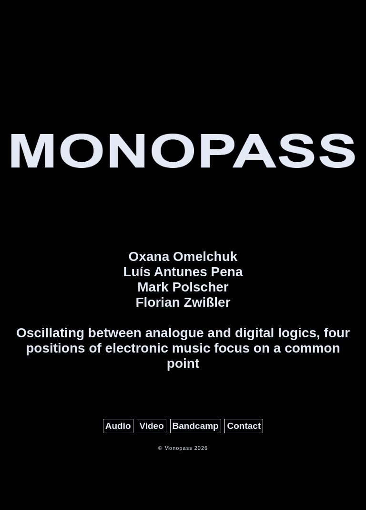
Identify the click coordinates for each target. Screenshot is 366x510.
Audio (118, 426)
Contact (244, 426)
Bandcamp (196, 426)
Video (151, 426)
